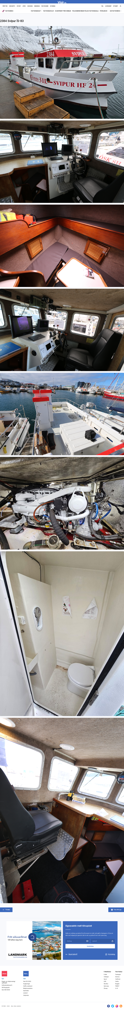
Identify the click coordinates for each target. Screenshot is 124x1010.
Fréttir (5, 6)
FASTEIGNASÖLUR (48, 11)
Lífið (24, 6)
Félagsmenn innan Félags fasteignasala (85, 11)
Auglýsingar (26, 983)
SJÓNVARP (108, 6)
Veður (117, 981)
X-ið (116, 988)
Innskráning (90, 946)
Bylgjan (117, 983)
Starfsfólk (26, 990)
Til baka (6, 910)
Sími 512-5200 (27, 981)
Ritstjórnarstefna (27, 988)
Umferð (25, 993)
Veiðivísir (117, 979)
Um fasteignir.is (115, 11)
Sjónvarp (106, 986)
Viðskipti (12, 6)
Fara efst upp (116, 910)
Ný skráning (111, 954)
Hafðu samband (27, 986)
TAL (102, 6)
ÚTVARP (115, 6)
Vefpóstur (26, 995)
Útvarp (106, 988)
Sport (19, 6)
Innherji (37, 6)
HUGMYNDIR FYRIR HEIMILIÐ (63, 11)
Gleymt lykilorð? (72, 954)
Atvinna (52, 6)
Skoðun (30, 6)
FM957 (117, 986)
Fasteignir (44, 6)
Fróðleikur (103, 11)
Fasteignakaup (36, 11)
